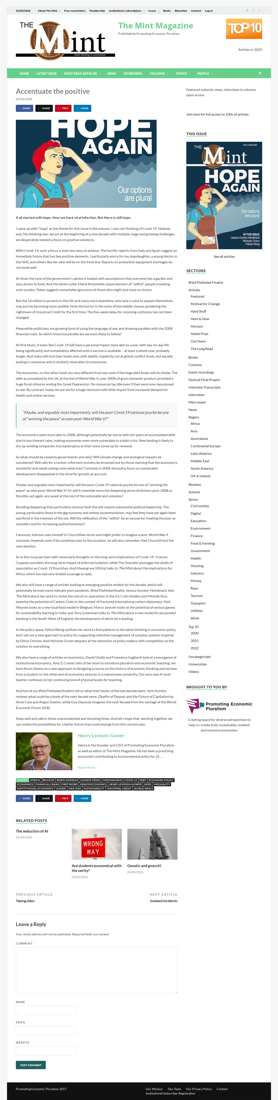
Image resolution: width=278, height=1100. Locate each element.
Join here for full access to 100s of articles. (217, 114)
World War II (143, 788)
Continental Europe (206, 446)
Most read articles (80, 73)
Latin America (201, 453)
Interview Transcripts (204, 387)
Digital (196, 513)
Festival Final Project (204, 380)
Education (181, 10)
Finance (197, 536)
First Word (69, 784)
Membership (97, 10)
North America (202, 468)
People (203, 73)
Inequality (162, 784)
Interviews (133, 73)
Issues (152, 10)
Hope (148, 784)
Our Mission (154, 1089)
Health (196, 558)
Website (23, 1042)
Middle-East (200, 461)
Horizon (197, 326)
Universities (197, 664)
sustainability (94, 788)
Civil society (200, 506)
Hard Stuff (198, 311)
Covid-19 (130, 780)
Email (22, 1022)
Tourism (197, 595)
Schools (194, 492)
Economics (25, 784)
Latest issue (46, 73)
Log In (209, 10)
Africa (35, 780)
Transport (198, 603)
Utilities (197, 610)
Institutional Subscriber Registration (170, 1093)
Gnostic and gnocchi (144, 865)
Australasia (199, 438)
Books (167, 10)
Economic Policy (161, 780)
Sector (193, 499)
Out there (198, 341)
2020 (195, 633)
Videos (193, 671)
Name (21, 1002)
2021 (195, 640)
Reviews (194, 484)
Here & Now (200, 319)
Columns (157, 73)
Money (196, 581)
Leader (61, 788)
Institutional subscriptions (125, 10)
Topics (181, 73)
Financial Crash (47, 784)
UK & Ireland (200, 476)
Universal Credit (119, 788)
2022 (195, 648)
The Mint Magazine (155, 25)
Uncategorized (199, 656)
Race (194, 588)
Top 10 (193, 627)
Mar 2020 (74, 788)
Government (200, 551)
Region (193, 417)
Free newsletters (75, 10)
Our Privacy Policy (199, 1089)
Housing (197, 566)
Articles (194, 290)
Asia (194, 431)
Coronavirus (112, 780)
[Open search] (260, 73)
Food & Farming (203, 543)
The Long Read (202, 348)
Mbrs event (197, 402)
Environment (200, 528)
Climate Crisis (90, 780)
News (111, 73)
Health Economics (93, 784)
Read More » (87, 767)
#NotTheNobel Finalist (205, 282)
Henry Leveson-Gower (101, 735)
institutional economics (35, 788)
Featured (197, 296)
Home (24, 73)
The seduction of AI (32, 831)
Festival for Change (205, 304)
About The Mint (47, 10)
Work (195, 618)
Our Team (174, 1089)
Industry (197, 573)
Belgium (48, 780)
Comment (25, 943)
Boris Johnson (67, 780)
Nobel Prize (199, 334)
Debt (142, 780)
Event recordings (201, 372)
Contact (196, 10)
